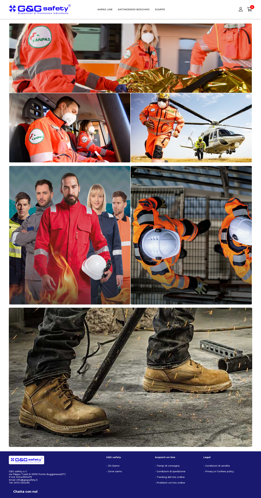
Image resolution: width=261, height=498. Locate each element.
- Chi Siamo (113, 465)
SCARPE (160, 9)
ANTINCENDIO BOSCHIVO (134, 9)
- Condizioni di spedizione (170, 471)
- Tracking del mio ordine (170, 477)
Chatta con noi (25, 492)
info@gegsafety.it (27, 479)
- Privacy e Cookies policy (218, 471)
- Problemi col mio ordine (170, 482)
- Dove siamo (114, 471)
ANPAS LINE (104, 9)
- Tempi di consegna (167, 465)
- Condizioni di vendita (216, 465)
